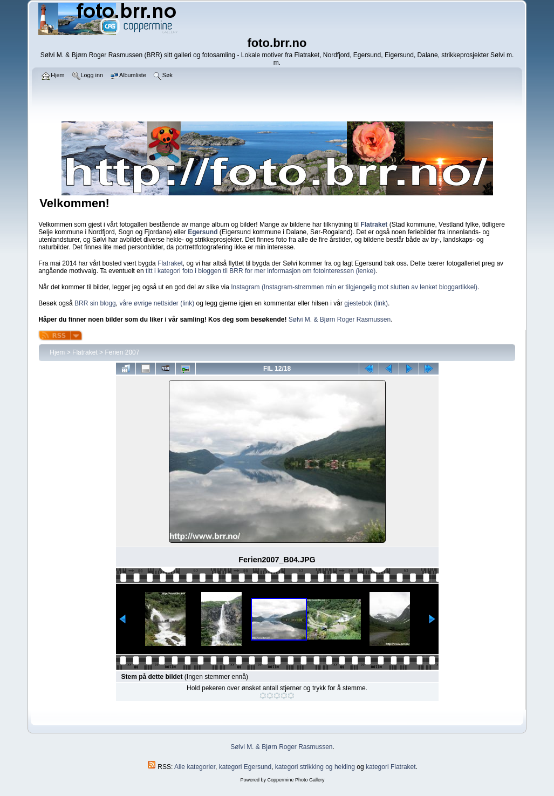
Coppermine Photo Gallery (295, 780)
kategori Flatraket (391, 767)
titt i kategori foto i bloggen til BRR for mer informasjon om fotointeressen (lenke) (260, 271)
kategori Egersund (245, 767)
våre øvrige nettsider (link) (156, 303)
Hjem (57, 352)
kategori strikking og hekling (315, 767)
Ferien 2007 (122, 352)
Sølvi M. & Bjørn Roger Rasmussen (340, 319)
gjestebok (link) (366, 303)
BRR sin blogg (95, 303)
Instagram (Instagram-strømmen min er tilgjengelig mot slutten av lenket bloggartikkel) (354, 287)
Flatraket (170, 263)
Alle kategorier (194, 767)
